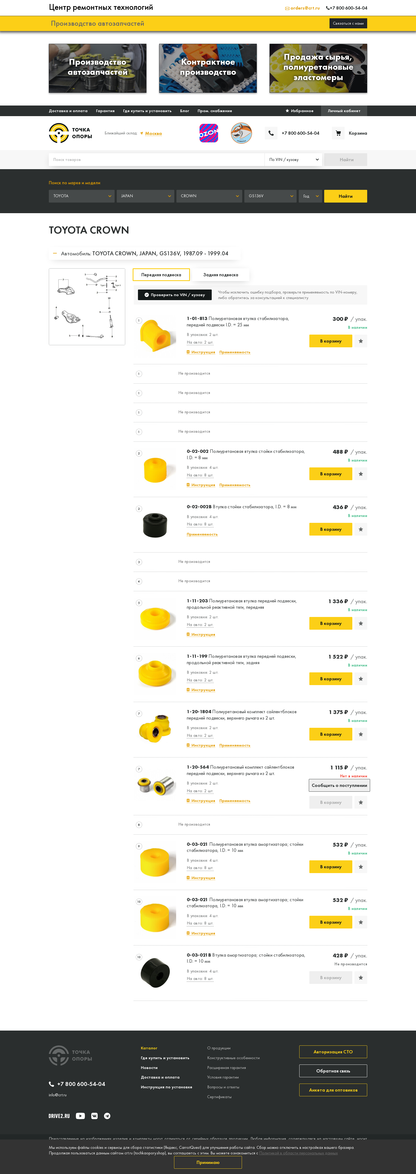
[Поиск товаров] (157, 159)
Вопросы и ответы (223, 1087)
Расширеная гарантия (226, 1067)
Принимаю (208, 1162)
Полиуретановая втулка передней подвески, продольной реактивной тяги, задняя (242, 659)
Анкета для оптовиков (333, 1090)
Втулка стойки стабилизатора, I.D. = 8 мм (241, 506)
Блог (184, 110)
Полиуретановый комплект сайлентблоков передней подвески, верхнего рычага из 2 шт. (242, 714)
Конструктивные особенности (233, 1058)
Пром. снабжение (215, 110)
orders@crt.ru (302, 8)
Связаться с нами (348, 23)
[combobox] (293, 159)
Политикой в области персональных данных (298, 1153)
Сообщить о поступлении (339, 785)
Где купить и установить (147, 110)
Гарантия (105, 110)
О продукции (219, 1048)
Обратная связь (333, 1071)
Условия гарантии (223, 1077)
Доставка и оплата (68, 110)
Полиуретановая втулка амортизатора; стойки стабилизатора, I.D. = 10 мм (245, 847)
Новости (149, 1067)
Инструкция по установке (166, 1087)
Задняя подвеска (220, 274)
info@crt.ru (58, 1095)
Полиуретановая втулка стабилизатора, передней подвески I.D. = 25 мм (238, 321)
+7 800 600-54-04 (77, 1084)
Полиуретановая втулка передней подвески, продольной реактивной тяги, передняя (242, 604)
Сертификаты (219, 1096)
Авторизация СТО (333, 1052)
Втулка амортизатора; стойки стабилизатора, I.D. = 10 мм (246, 958)
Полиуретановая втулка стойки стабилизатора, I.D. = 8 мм (246, 454)
